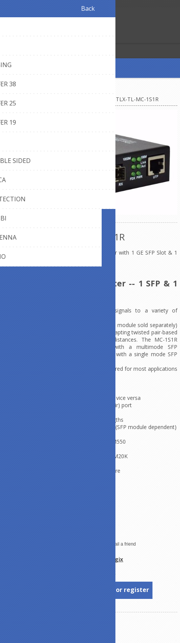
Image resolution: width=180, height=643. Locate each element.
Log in (22, 36)
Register (7, 36)
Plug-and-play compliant (32, 529)
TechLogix (108, 559)
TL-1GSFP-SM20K (105, 456)
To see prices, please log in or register (90, 589)
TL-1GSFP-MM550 (103, 441)
